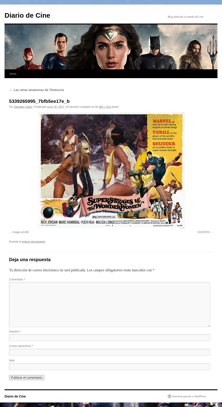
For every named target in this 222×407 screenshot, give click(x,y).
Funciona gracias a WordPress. (189, 396)
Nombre (15, 331)
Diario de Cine (27, 15)
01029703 (203, 232)
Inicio (13, 73)
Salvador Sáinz (23, 106)
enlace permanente (33, 241)
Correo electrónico (21, 346)
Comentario (17, 279)
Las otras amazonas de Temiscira (36, 90)
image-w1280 (20, 232)
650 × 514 (105, 106)
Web (11, 360)
